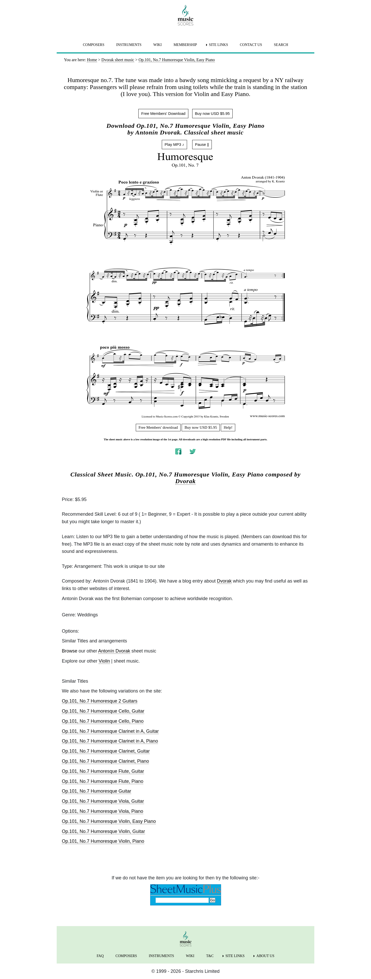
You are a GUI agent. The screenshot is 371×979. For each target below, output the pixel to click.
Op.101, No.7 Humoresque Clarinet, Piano (105, 761)
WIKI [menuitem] (157, 45)
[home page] (185, 15)
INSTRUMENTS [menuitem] (128, 45)
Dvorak (185, 481)
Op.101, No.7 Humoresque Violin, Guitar (103, 831)
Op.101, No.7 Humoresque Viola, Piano (102, 811)
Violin (104, 661)
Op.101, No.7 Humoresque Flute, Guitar (103, 771)
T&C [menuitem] (210, 956)
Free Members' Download (163, 113)
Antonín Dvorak (114, 651)
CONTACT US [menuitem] (251, 45)
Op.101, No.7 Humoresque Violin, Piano (103, 841)
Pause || (202, 144)
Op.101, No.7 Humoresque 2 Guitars (99, 701)
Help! (228, 427)
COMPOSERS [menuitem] (93, 45)
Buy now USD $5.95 (212, 113)
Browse (69, 651)
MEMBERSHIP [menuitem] (185, 45)
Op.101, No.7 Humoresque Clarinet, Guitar (106, 751)
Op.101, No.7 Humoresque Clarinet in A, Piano (110, 741)
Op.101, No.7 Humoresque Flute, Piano (102, 781)
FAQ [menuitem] (100, 956)
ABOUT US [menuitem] (265, 956)
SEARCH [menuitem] (281, 45)
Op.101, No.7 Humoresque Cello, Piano (103, 721)
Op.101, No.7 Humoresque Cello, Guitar (103, 711)
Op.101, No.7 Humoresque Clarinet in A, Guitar (110, 731)
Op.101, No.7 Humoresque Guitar (96, 791)
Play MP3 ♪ (174, 144)
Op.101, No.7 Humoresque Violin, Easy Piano (109, 821)
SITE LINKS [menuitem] (218, 45)
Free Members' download (158, 427)
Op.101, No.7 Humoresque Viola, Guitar (103, 801)
